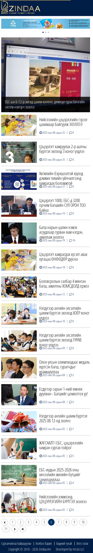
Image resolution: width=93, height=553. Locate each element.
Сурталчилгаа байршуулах (16, 543)
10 (83, 522)
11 (5, 528)
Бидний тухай (64, 543)
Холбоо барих (44, 543)
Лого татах (82, 543)
